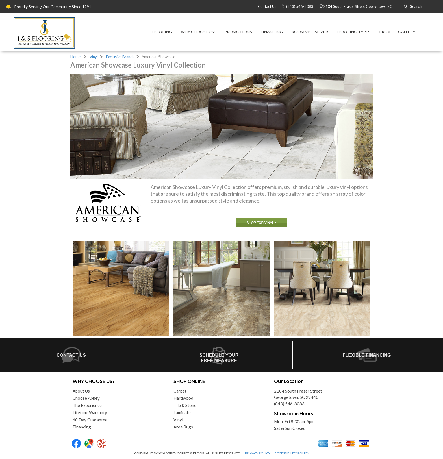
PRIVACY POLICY (257, 453)
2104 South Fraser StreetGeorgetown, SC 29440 (298, 394)
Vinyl (94, 57)
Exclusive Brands (120, 57)
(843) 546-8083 (289, 403)
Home (75, 57)
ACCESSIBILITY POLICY (291, 453)
